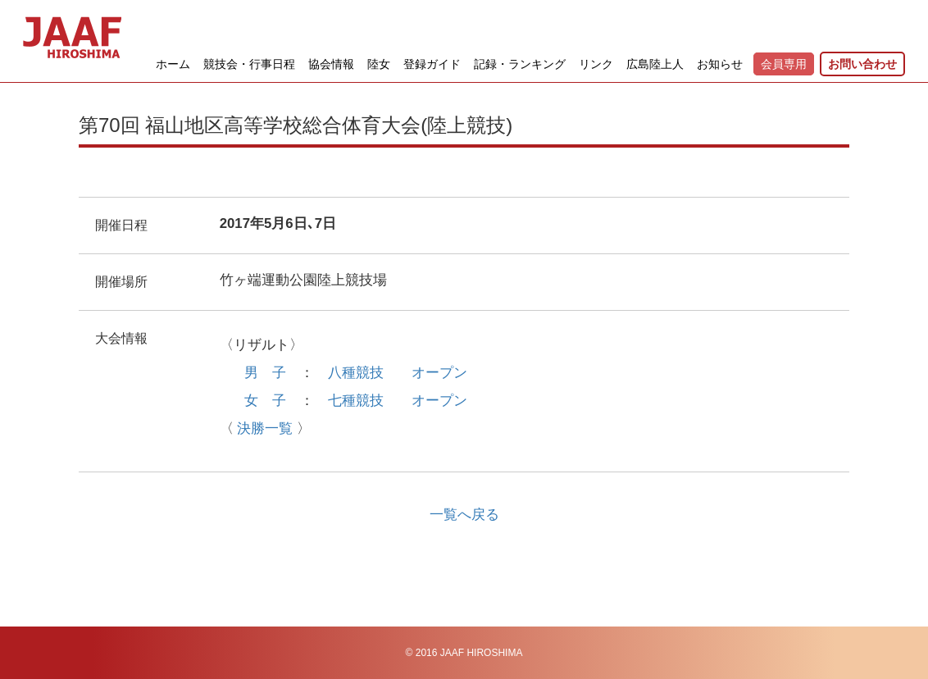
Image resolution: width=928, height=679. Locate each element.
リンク (596, 64)
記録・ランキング (520, 64)
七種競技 (356, 400)
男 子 (265, 373)
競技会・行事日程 (249, 64)
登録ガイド (432, 64)
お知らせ (720, 64)
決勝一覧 (265, 428)
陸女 (378, 64)
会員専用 (784, 64)
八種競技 (356, 373)
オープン (439, 373)
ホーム (173, 64)
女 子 (265, 400)
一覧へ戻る (464, 514)
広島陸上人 (655, 64)
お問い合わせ (862, 64)
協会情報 (331, 64)
